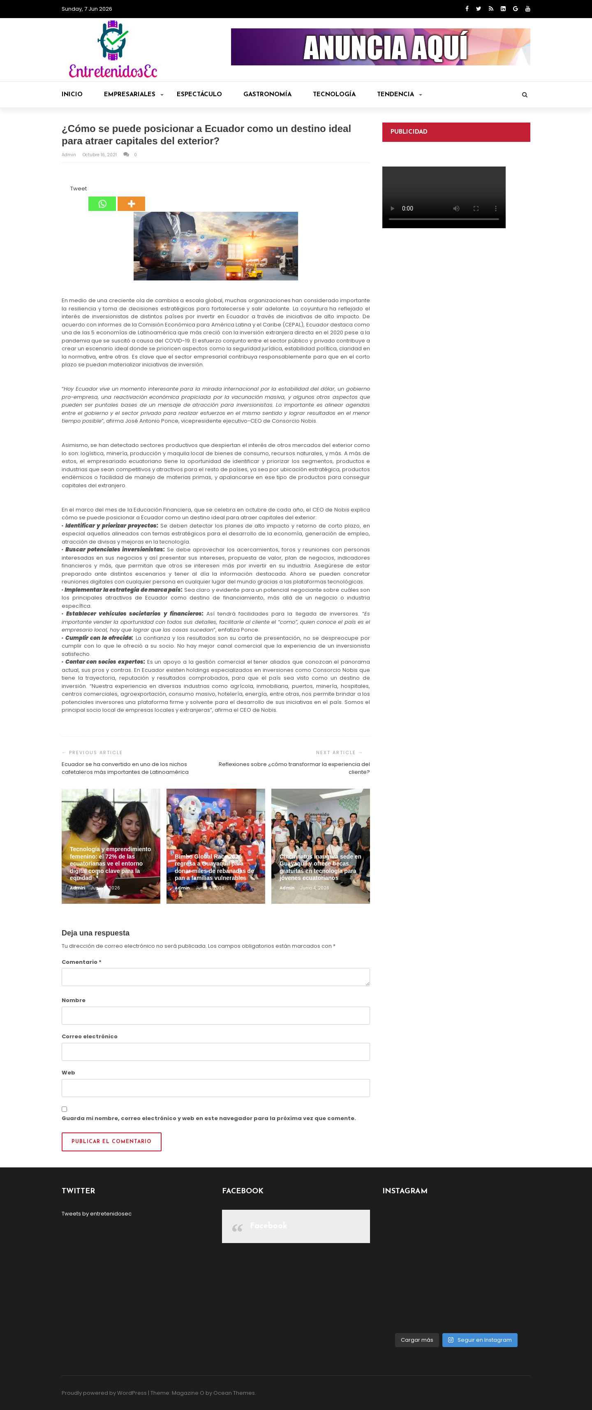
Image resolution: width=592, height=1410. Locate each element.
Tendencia (399, 95)
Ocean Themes (234, 1393)
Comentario (82, 962)
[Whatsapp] (102, 198)
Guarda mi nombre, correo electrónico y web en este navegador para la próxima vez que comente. (209, 1118)
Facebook (268, 1226)
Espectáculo (199, 95)
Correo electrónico (90, 1036)
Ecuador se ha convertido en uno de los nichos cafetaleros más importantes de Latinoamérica (125, 768)
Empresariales (134, 95)
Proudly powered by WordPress (104, 1393)
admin (69, 155)
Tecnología (334, 95)
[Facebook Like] (65, 190)
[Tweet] (67, 190)
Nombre (74, 1000)
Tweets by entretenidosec (97, 1214)
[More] (131, 198)
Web (68, 1073)
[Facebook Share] (62, 190)
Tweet (78, 188)
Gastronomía (267, 95)
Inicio (72, 95)
